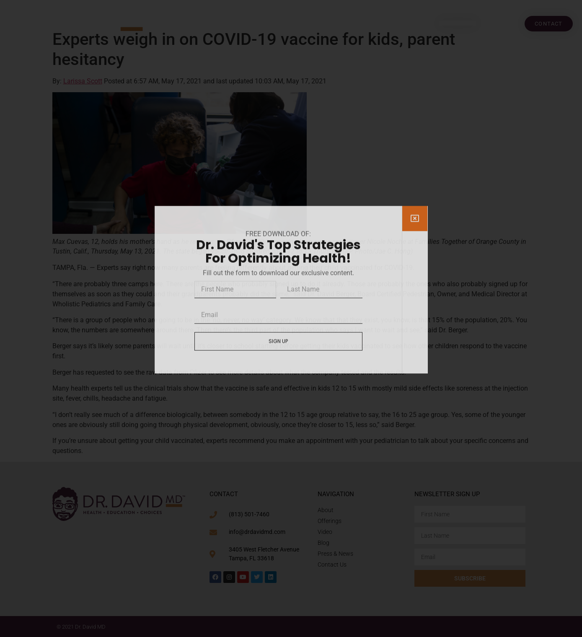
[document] (291, 318)
